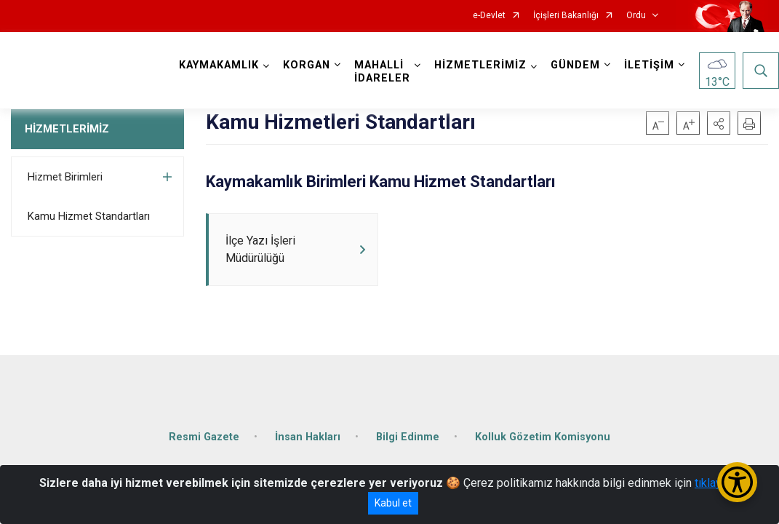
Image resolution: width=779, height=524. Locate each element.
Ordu (636, 15)
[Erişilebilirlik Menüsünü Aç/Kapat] (737, 482)
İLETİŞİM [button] (649, 65)
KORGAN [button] (306, 65)
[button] (718, 123)
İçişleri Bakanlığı (566, 15)
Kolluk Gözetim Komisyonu (542, 437)
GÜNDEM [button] (575, 65)
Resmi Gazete (204, 437)
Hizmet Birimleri (65, 176)
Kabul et (393, 503)
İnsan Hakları (307, 437)
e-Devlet (489, 15)
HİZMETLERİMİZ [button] (480, 65)
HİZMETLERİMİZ (67, 128)
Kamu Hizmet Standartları (89, 216)
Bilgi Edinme (407, 437)
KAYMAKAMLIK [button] (219, 65)
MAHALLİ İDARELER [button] (382, 71)
